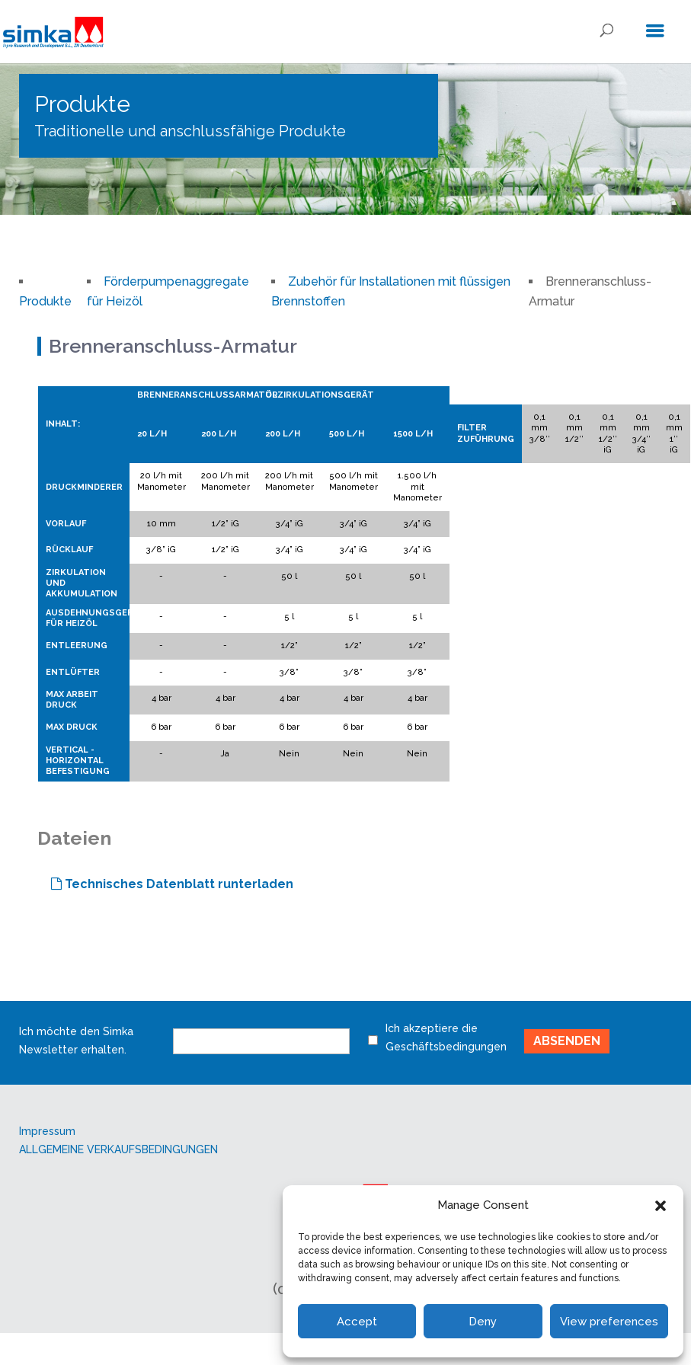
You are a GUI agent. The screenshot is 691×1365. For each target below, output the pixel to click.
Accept (357, 1321)
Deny (483, 1321)
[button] (660, 1205)
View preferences (609, 1321)
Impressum (47, 1131)
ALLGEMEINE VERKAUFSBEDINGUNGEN (118, 1149)
